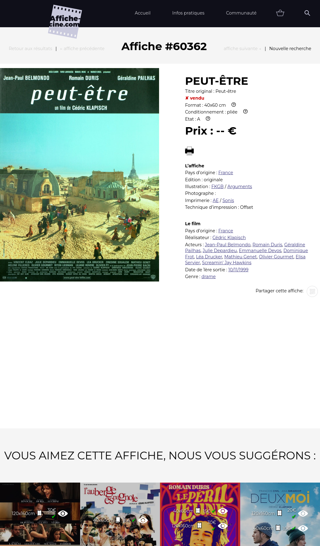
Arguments (239, 118)
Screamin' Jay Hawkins (227, 194)
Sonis (228, 132)
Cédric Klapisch (229, 169)
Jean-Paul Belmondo (227, 176)
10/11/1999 (238, 201)
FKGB (217, 118)
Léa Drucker (209, 188)
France (225, 104)
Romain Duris (267, 176)
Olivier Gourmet (276, 188)
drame (208, 208)
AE (215, 132)
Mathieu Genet (240, 188)
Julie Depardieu (220, 182)
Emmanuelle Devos (260, 182)
